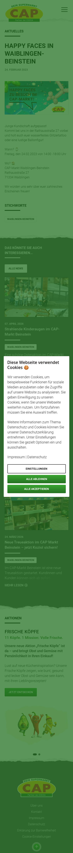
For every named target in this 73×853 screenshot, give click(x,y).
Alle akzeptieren (36, 488)
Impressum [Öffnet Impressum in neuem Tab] (16, 457)
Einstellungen (36, 468)
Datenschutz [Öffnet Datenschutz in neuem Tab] (37, 457)
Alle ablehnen (36, 479)
